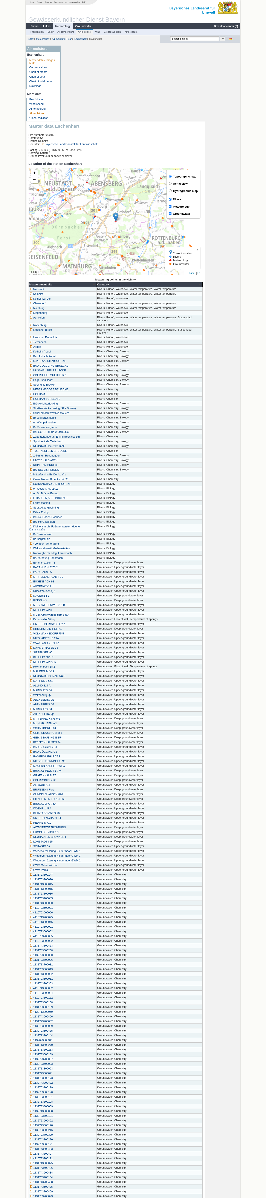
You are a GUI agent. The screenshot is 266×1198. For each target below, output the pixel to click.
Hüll (69, 1158)
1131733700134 (76, 1101)
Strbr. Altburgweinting (79, 432)
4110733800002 (76, 865)
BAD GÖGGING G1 (78, 671)
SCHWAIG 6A (75, 770)
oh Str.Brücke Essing (79, 417)
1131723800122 (76, 1125)
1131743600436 (76, 1092)
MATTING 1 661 (76, 605)
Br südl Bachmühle (78, 342)
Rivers (34, 26)
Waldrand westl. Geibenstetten (85, 472)
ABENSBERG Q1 (77, 624)
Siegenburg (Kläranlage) (81, 1144)
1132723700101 (76, 1040)
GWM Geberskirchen (79, 789)
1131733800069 (76, 1030)
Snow (50, 32)
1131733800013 (76, 893)
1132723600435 (76, 955)
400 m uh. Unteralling (79, 468)
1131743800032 (76, 898)
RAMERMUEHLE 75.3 (80, 680)
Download (35, 85)
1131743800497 (76, 1078)
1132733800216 (76, 1054)
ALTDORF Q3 (75, 709)
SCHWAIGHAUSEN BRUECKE (86, 408)
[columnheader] (97, 209)
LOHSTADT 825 (76, 766)
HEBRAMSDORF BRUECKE (84, 313)
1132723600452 (76, 1044)
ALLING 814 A (75, 609)
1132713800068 (76, 1035)
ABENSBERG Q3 (77, 628)
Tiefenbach (73, 266)
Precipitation (37, 32)
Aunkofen (72, 242)
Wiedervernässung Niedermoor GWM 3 (90, 780)
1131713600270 (76, 969)
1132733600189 (76, 978)
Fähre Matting (75, 427)
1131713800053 (76, 992)
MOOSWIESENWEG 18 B (82, 529)
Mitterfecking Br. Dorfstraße (83, 398)
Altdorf (70, 271)
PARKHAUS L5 (76, 496)
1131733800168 (76, 926)
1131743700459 (76, 1115)
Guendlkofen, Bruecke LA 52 (84, 403)
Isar (69, 39)
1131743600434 (76, 1096)
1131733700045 (76, 822)
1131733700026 (76, 884)
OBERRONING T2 (78, 704)
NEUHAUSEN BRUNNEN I (83, 761)
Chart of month (38, 72)
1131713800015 (76, 813)
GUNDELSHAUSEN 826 (81, 718)
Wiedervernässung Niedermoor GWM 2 (90, 784)
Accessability (74, 2)
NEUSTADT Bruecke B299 (83, 370)
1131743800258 (76, 874)
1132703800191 (76, 1021)
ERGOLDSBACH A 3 (79, 756)
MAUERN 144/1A (77, 595)
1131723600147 (76, 799)
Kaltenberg (73, 1163)
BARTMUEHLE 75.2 (79, 491)
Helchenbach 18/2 (77, 591)
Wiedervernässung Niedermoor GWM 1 (90, 775)
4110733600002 (76, 855)
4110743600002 (76, 912)
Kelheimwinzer (75, 223)
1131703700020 (76, 803)
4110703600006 (76, 836)
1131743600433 (76, 1073)
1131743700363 (76, 907)
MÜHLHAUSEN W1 (78, 647)
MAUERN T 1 (75, 520)
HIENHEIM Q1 (75, 747)
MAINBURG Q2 (76, 614)
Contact (39, 2)
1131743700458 (76, 1106)
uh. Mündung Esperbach (81, 482)
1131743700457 (76, 1130)
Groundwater (83, 26)
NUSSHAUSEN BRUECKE (83, 294)
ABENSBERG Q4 (77, 638)
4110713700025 (76, 841)
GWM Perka (74, 794)
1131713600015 (76, 808)
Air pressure (130, 32)
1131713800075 (76, 1087)
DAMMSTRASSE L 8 (79, 572)
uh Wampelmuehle (78, 346)
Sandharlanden (76, 1167)
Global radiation (112, 32)
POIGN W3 (73, 524)
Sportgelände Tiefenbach (82, 365)
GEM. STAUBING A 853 (81, 657)
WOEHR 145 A (76, 732)
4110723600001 (76, 851)
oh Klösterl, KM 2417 (79, 413)
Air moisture (84, 32)
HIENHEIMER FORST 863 (83, 723)
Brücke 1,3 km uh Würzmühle (84, 356)
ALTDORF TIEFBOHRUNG (83, 751)
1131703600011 (76, 903)
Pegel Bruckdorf (76, 304)
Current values (38, 67)
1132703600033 (76, 988)
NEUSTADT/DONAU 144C (83, 600)
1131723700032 (76, 945)
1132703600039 (76, 950)
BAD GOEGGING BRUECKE (84, 290)
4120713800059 (76, 936)
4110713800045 (76, 846)
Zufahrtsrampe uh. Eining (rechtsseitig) (90, 361)
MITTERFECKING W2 (80, 643)
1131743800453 (76, 870)
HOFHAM (72, 318)
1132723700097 (76, 983)
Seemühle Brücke (77, 309)
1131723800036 (76, 818)
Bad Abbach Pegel (78, 280)
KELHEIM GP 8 (76, 534)
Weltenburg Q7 (76, 619)
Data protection (60, 2)
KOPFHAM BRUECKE (80, 389)
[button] (151, 141)
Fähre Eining (74, 436)
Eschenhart (80, 39)
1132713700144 (76, 959)
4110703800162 (76, 922)
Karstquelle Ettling (77, 543)
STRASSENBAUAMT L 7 (82, 501)
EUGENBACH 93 (77, 505)
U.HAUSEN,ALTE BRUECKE (84, 422)
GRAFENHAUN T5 (78, 699)
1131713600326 (76, 1134)
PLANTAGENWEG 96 (80, 737)
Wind (97, 32)
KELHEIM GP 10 (77, 581)
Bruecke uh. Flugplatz (80, 394)
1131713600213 (76, 974)
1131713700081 (76, 888)
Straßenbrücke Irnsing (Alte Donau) (88, 332)
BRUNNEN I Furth (77, 713)
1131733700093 (76, 1120)
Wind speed (36, 104)
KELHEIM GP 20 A (78, 586)
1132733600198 (76, 1026)
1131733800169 (76, 931)
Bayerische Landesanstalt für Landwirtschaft (106, 68)
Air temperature (65, 32)
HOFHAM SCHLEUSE (80, 323)
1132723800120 (76, 1049)
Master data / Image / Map (42, 61)
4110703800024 (76, 917)
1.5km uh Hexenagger (80, 379)
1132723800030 (76, 879)
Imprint (48, 2)
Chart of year (37, 76)
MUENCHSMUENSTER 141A (84, 539)
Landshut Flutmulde (78, 261)
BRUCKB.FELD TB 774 (81, 695)
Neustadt (72, 213)
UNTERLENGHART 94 (80, 742)
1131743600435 (76, 1111)
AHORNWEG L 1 (77, 510)
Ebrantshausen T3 (78, 487)
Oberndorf (73, 227)
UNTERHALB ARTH (79, 384)
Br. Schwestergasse (78, 351)
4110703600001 (76, 832)
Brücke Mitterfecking (79, 327)
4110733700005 (76, 860)
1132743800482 (76, 1007)
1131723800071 (76, 997)
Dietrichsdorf (74, 1149)
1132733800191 (76, 1068)
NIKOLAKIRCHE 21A (79, 562)
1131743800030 (76, 827)
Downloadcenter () (226, 26)
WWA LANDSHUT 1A (80, 567)
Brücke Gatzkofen (77, 446)
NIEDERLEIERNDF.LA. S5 (83, 685)
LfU (83, 2)
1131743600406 (76, 940)
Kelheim (71, 218)
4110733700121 (76, 1082)
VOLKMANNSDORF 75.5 (82, 557)
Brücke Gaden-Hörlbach (81, 441)
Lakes (46, 26)
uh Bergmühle (75, 463)
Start (32, 2)
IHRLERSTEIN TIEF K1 (81, 553)
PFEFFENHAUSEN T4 (80, 666)
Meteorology (62, 26)
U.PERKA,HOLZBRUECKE (83, 285)
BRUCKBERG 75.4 (78, 728)
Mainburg (72, 232)
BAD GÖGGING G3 (78, 676)
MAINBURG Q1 (76, 633)
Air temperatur (37, 108)
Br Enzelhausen (76, 458)
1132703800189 (76, 1011)
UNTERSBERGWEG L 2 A (83, 548)
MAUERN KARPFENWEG (82, 690)
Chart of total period (41, 81)
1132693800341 (76, 964)
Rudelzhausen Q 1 (78, 515)
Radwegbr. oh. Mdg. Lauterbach (86, 477)
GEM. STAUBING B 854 (81, 661)
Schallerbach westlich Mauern (84, 337)
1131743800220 (76, 1063)
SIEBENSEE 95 (76, 576)
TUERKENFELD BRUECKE (83, 375)
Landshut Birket (76, 254)
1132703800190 (76, 1016)
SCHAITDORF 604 (78, 652)
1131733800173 (76, 1002)
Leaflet (227, 197)
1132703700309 (76, 1059)
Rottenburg (73, 249)
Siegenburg (73, 237)
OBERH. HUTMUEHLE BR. (83, 299)
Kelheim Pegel (75, 275)
